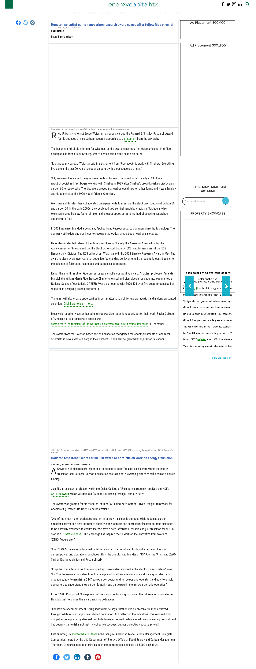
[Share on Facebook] (56, 657)
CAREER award (60, 494)
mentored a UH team (84, 634)
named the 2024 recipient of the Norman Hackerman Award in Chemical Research (99, 324)
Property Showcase (207, 213)
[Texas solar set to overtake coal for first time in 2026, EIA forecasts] (207, 244)
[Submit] (247, 4)
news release (73, 534)
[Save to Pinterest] (98, 657)
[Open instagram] (234, 4)
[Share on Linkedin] (77, 657)
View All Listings (221, 358)
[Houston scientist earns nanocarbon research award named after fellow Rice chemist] (113, 85)
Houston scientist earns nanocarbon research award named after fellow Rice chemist (112, 25)
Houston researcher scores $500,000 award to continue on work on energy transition (112, 458)
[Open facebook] (222, 4)
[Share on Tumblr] (87, 657)
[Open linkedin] (240, 4)
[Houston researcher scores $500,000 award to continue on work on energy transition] (113, 399)
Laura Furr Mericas (62, 36)
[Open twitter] (228, 4)
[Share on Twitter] (66, 657)
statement (130, 138)
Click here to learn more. (78, 303)
